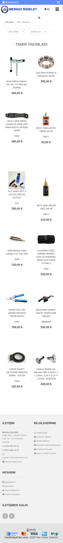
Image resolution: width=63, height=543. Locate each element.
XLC (17, 203)
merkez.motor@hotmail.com (15, 456)
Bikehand (46, 321)
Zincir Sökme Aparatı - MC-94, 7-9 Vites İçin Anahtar (17, 84)
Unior (16, 136)
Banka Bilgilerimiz (11, 461)
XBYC (46, 136)
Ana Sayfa (9, 22)
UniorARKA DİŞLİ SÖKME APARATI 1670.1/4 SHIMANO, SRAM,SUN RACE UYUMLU (46, 256)
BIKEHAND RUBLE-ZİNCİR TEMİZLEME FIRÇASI (46, 313)
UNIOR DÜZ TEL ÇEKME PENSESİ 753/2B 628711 (17, 313)
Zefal (16, 259)
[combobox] (16, 31)
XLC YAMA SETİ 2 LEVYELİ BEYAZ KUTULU (17, 194)
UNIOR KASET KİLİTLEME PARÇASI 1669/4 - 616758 (17, 372)
